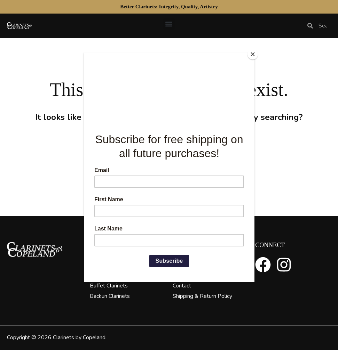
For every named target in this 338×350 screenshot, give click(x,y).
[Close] (252, 54)
